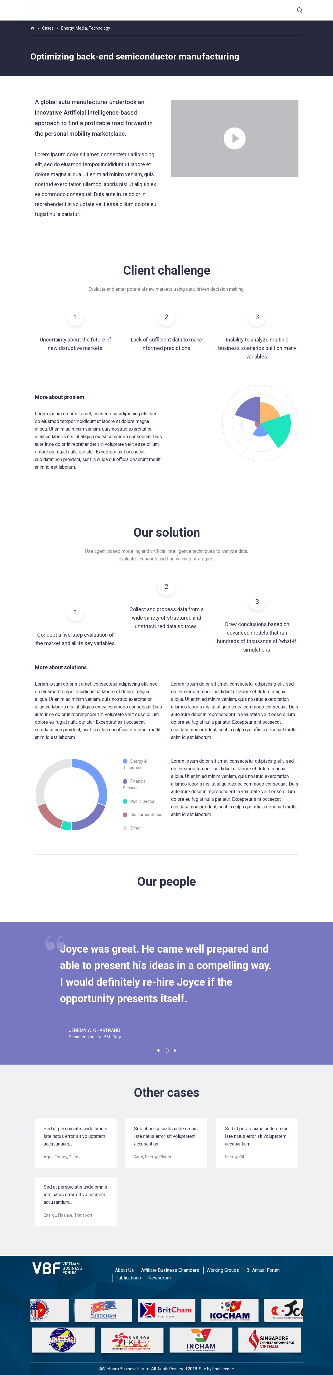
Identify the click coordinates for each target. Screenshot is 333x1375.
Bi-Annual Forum (263, 1270)
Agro (48, 1157)
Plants (75, 1157)
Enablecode (223, 1368)
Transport (83, 1215)
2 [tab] (167, 1050)
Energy (60, 1157)
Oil (241, 1157)
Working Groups (222, 1270)
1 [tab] (158, 1050)
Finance (65, 1215)
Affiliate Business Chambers (170, 1270)
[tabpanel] (166, 987)
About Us (124, 1270)
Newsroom (159, 1278)
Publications (128, 1278)
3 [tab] (175, 1050)
